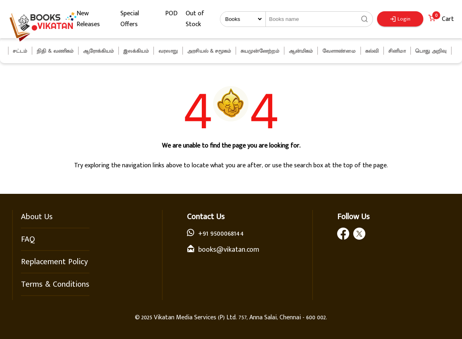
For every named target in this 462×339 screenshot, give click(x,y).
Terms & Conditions (55, 284)
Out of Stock (195, 19)
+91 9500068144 (221, 234)
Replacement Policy (54, 262)
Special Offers (129, 19)
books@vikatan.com (228, 250)
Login (400, 18)
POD (171, 13)
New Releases (88, 19)
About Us (37, 217)
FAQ (28, 239)
